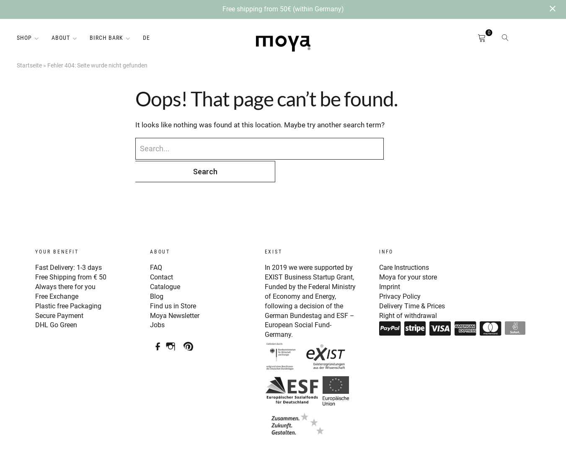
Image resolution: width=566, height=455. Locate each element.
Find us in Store (174, 281)
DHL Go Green (57, 299)
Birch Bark (106, 37)
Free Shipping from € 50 (73, 253)
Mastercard (490, 303)
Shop (24, 37)
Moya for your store (410, 253)
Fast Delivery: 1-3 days (70, 244)
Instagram (172, 317)
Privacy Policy (401, 272)
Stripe (415, 303)
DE (146, 37)
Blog (157, 272)
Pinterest (190, 317)
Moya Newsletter (177, 290)
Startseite (29, 65)
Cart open (472, 39)
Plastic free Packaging (70, 281)
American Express (465, 303)
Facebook (155, 317)
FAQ (156, 244)
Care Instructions (406, 244)
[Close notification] (553, 9)
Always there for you (67, 263)
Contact (162, 253)
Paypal (390, 303)
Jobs (158, 299)
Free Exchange (58, 272)
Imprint (390, 263)
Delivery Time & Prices (414, 281)
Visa (440, 303)
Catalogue (166, 263)
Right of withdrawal (409, 290)
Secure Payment (61, 290)
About (61, 37)
